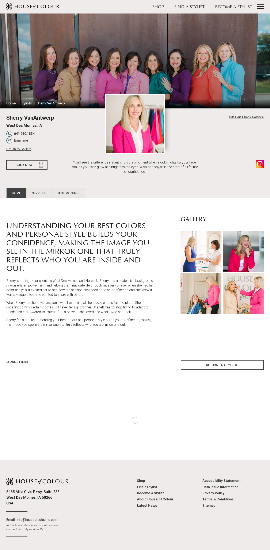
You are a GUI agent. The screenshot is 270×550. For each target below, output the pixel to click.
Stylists (26, 103)
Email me (21, 140)
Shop (158, 7)
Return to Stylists (18, 149)
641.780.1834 (24, 134)
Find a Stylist (189, 7)
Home (11, 103)
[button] (200, 251)
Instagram (260, 164)
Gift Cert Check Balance (246, 117)
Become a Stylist (233, 7)
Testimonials (68, 193)
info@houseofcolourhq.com (37, 520)
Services (39, 193)
